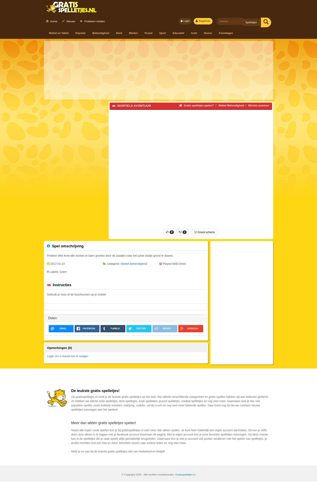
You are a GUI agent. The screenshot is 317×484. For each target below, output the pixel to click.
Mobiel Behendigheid (134, 266)
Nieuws (68, 21)
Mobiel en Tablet (59, 33)
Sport (163, 33)
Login (185, 21)
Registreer (203, 21)
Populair (80, 33)
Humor (208, 33)
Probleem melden (92, 21)
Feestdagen (226, 33)
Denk (119, 33)
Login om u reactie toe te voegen (67, 358)
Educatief (179, 33)
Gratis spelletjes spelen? (71, 8)
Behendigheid (101, 33)
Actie (194, 33)
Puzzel (149, 33)
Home (51, 21)
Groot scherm (204, 234)
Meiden (133, 33)
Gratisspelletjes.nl (185, 477)
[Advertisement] (158, 70)
